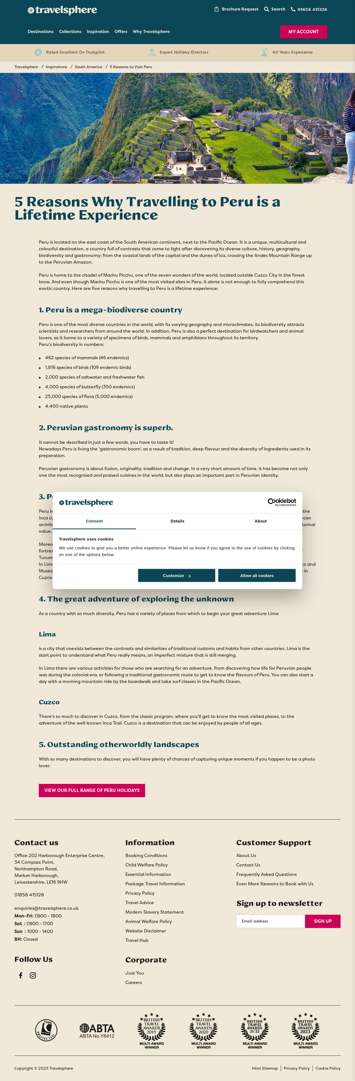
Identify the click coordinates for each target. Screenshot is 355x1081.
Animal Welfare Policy (148, 921)
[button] (274, 9)
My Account (303, 32)
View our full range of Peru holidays (92, 790)
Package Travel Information (155, 884)
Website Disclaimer (145, 931)
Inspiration (98, 31)
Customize (177, 575)
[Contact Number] (309, 9)
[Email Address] (270, 921)
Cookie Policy (328, 1068)
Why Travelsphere (151, 31)
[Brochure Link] (236, 9)
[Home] (62, 9)
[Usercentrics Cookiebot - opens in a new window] (272, 502)
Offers (121, 31)
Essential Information (148, 874)
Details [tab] (177, 520)
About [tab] (261, 520)
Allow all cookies (257, 575)
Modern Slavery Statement (154, 912)
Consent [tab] (94, 520)
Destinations (41, 31)
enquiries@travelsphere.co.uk (46, 908)
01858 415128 (29, 895)
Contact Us (248, 865)
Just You (134, 973)
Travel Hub (136, 940)
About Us (246, 855)
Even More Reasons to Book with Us (274, 884)
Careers (133, 982)
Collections (70, 31)
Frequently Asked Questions (266, 874)
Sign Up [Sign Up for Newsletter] (323, 921)
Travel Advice (139, 903)
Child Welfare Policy (146, 865)
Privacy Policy (139, 893)
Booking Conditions (146, 855)
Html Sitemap (265, 1068)
